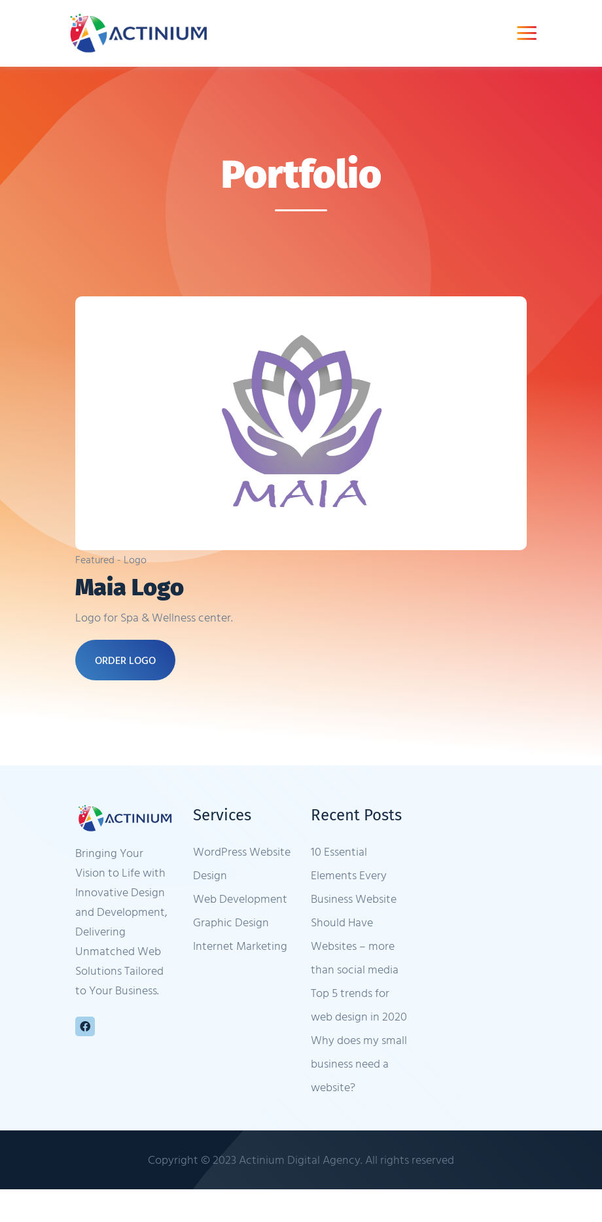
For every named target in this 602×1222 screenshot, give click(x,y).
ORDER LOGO (125, 660)
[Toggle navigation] (527, 33)
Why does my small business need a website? (359, 1063)
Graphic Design (231, 922)
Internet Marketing (240, 945)
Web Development (240, 898)
